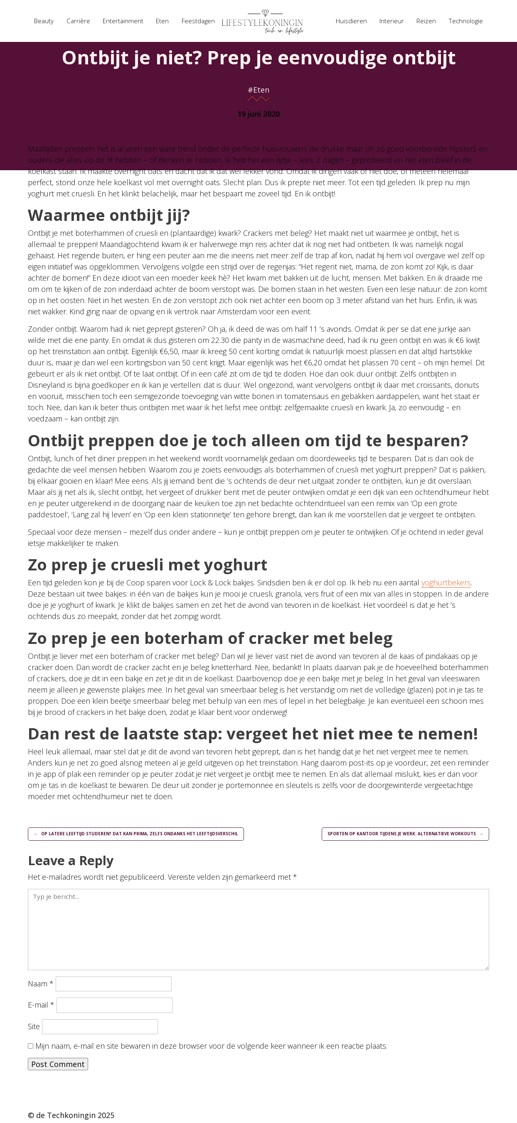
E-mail (41, 1007)
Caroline (259, 125)
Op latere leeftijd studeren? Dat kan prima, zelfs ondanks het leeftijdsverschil (149, 835)
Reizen (426, 21)
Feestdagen (198, 21)
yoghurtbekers (446, 582)
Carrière (78, 21)
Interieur (391, 21)
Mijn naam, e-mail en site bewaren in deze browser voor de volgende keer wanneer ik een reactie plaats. (211, 1048)
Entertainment (123, 21)
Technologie (466, 21)
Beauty (44, 21)
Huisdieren (351, 21)
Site (34, 1028)
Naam (41, 986)
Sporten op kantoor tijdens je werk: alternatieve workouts (392, 835)
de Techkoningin (66, 1117)
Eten (162, 21)
